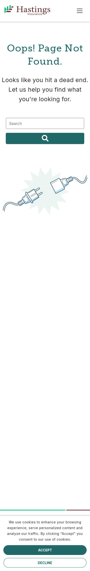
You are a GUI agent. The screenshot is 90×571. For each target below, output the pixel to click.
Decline (45, 563)
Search (45, 138)
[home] (7, 11)
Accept (45, 550)
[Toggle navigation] (79, 10)
